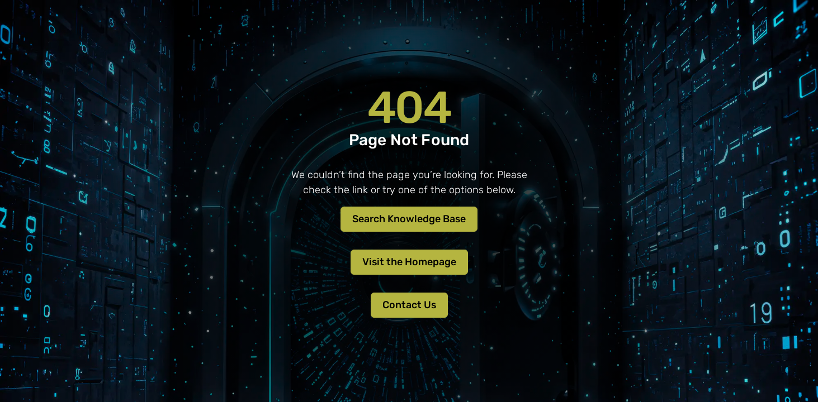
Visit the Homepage (409, 262)
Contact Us (409, 305)
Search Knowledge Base (409, 219)
